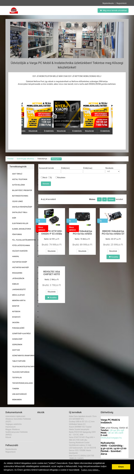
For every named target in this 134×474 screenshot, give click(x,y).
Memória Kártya (19, 300)
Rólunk (8, 437)
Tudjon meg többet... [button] (90, 470)
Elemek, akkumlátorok (21, 229)
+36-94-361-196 (116, 430)
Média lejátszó (18, 295)
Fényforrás (17, 234)
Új (50, 177)
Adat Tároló (17, 174)
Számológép (17, 339)
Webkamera (17, 400)
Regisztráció (121, 3)
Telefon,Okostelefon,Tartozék (25, 367)
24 (104, 199)
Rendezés (109, 168)
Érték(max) (87, 168)
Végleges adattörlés (13, 424)
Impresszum (10, 427)
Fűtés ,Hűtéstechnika (21, 245)
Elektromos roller (20, 223)
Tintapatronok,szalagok (22, 383)
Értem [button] (121, 467)
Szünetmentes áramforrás (23, 356)
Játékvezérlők (18, 278)
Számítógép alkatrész (25, 159)
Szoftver (16, 350)
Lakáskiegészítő (19, 289)
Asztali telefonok (19, 179)
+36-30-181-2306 (115, 433)
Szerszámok (17, 345)
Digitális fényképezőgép (22, 207)
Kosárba (113, 257)
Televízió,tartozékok (20, 372)
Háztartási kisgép (19, 262)
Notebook (16, 311)
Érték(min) (65, 168)
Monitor (15, 306)
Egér (14, 218)
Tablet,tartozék (19, 361)
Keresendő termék (46, 168)
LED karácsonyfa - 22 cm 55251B (82, 448)
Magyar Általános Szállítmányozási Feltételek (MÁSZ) (16, 432)
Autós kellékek (18, 185)
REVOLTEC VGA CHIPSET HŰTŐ (51, 273)
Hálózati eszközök (20, 251)
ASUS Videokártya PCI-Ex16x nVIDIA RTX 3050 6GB (82, 234)
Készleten (60, 177)
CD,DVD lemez (17, 201)
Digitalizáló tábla (19, 212)
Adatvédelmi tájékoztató (15, 416)
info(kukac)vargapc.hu (111, 437)
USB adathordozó (19, 394)
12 (99, 199)
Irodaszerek (17, 273)
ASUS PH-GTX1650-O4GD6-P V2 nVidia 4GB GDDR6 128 (51, 234)
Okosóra (15, 322)
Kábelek (15, 284)
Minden (111, 199)
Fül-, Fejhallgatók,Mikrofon (24, 240)
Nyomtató (16, 317)
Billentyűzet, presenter (22, 190)
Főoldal (10, 159)
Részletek (51, 251)
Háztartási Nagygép (20, 267)
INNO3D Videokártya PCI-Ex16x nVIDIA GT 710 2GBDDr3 (113, 234)
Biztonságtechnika (20, 196)
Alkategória (56, 159)
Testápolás (17, 378)
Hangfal (15, 256)
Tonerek (15, 389)
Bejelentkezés (108, 3)
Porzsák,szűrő (18, 328)
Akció (44, 177)
